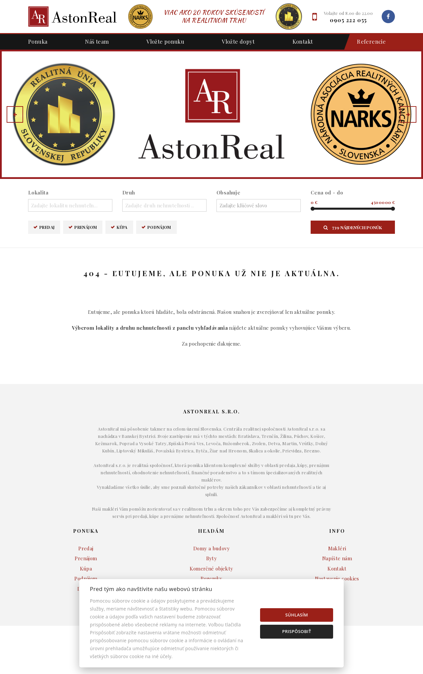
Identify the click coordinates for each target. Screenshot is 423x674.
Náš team (97, 41)
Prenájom (85, 227)
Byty (211, 558)
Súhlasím (296, 615)
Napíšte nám (337, 558)
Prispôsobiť (296, 631)
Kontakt (302, 41)
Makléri (337, 548)
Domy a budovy (211, 548)
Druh (128, 192)
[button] (15, 114)
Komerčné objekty (211, 568)
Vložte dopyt (238, 41)
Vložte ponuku (165, 41)
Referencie (368, 42)
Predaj (47, 227)
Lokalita (38, 192)
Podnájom (159, 227)
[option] (211, 114)
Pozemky (211, 578)
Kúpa (122, 227)
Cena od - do (327, 192)
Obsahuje (228, 192)
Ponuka (37, 41)
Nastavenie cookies (337, 578)
